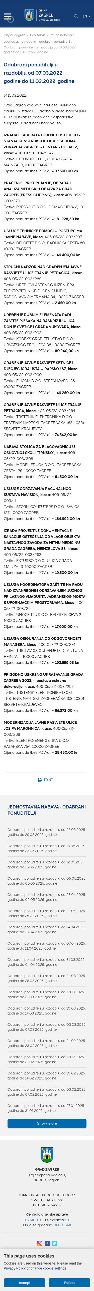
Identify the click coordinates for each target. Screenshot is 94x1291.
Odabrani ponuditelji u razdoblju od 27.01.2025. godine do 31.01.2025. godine (46, 1108)
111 (68, 1220)
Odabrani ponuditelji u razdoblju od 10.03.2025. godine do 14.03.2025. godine (47, 1010)
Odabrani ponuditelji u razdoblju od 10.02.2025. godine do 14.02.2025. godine (47, 1075)
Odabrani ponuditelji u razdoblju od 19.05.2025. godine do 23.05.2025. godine (46, 848)
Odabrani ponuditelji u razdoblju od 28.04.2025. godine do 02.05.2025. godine (47, 897)
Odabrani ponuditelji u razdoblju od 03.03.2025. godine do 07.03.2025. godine (47, 1027)
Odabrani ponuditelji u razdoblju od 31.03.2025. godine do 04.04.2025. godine (46, 962)
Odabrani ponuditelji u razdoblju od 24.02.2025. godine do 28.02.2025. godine (47, 1043)
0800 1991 (62, 1225)
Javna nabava (61, 35)
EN (86, 16)
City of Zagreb (14, 35)
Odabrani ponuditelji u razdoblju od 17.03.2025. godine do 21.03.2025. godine (46, 994)
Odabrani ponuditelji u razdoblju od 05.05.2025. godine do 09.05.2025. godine (47, 880)
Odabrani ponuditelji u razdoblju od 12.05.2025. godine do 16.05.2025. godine (46, 864)
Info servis (37, 35)
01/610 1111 (33, 1220)
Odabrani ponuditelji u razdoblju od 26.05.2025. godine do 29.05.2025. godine (47, 832)
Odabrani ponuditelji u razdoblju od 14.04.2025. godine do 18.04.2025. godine (46, 929)
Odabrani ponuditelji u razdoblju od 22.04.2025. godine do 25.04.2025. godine (47, 913)
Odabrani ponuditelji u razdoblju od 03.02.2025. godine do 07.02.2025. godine (47, 1091)
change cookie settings (48, 1268)
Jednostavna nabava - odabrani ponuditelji (37, 41)
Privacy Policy (15, 1268)
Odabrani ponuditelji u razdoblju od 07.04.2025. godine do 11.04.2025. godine (47, 945)
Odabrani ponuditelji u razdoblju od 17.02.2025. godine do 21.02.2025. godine (46, 1059)
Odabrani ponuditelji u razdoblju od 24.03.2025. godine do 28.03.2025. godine (47, 978)
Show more (47, 1123)
